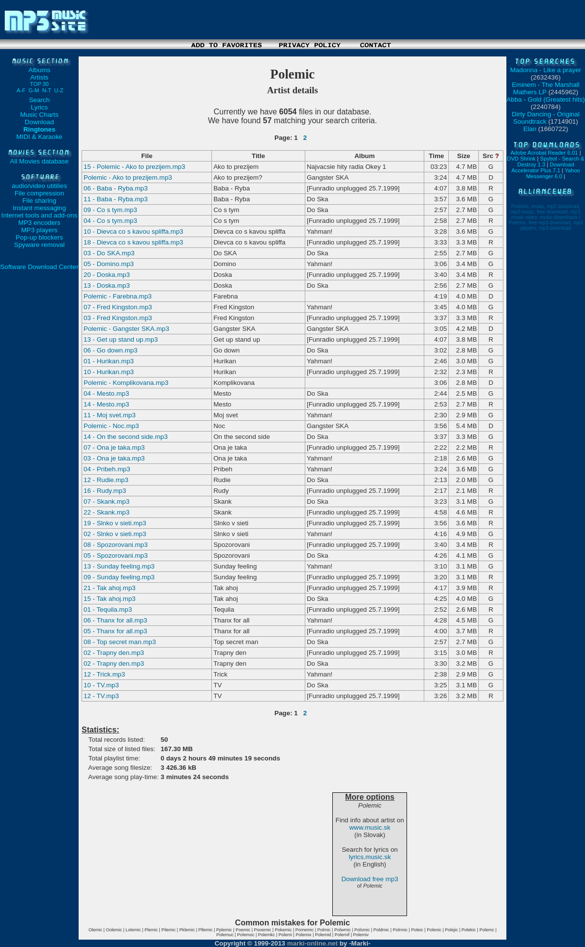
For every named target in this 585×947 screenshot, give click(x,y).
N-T (46, 90)
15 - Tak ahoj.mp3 (110, 598)
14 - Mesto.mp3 (106, 404)
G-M (34, 90)
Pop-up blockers (39, 237)
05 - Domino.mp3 (109, 264)
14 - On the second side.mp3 (126, 436)
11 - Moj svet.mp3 (110, 415)
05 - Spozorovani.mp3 (115, 555)
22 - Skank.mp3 (106, 512)
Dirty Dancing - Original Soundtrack (546, 117)
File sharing (40, 200)
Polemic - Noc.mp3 (111, 426)
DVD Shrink (521, 159)
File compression (39, 193)
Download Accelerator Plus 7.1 (542, 167)
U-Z (58, 90)
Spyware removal (39, 244)
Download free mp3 (369, 879)
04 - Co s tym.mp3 (110, 220)
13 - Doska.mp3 (107, 285)
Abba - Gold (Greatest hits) (545, 99)
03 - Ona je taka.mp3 (114, 458)
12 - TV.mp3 (101, 696)
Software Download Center (39, 267)
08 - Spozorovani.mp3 (115, 544)
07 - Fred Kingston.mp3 (118, 307)
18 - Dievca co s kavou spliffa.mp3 (133, 242)
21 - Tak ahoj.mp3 (110, 588)
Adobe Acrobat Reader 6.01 (544, 153)
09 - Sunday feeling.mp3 (119, 577)
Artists (39, 80)
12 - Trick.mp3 (104, 674)
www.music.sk (369, 827)
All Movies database (39, 161)
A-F (21, 90)
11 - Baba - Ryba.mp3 (115, 199)
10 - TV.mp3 (101, 685)
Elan (529, 129)
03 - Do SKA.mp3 (109, 253)
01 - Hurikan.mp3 (109, 361)
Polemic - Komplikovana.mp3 (126, 382)
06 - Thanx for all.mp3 (115, 620)
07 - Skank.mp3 (106, 501)
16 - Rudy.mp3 (105, 490)
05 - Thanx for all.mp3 (115, 631)
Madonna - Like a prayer (545, 70)
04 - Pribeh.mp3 (107, 469)
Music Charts (39, 114)
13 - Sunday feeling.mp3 (119, 566)
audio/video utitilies (39, 185)
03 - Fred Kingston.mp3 (118, 318)
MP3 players (39, 230)
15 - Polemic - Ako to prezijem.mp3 (134, 166)
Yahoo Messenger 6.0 (553, 173)
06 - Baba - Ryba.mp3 (115, 188)
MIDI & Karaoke (39, 136)
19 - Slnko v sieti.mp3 (115, 523)
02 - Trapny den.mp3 (114, 652)
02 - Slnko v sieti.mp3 (115, 534)
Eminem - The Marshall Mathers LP (546, 88)
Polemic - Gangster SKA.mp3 (126, 328)
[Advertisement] (292, 52)
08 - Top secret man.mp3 (120, 642)
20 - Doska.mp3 (107, 274)
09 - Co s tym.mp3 (110, 210)
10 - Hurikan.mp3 (109, 372)
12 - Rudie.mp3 (106, 480)
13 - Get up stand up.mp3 (121, 339)
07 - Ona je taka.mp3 (114, 447)
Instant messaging (39, 208)
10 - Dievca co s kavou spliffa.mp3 (133, 231)
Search (39, 100)
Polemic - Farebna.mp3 (118, 296)
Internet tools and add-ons (39, 215)
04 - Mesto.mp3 (106, 393)
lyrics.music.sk (370, 857)
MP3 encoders (39, 222)
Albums (39, 70)
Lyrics (39, 107)
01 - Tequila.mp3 (108, 609)
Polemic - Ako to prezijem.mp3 (128, 177)
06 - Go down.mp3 (111, 350)
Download (39, 122)
